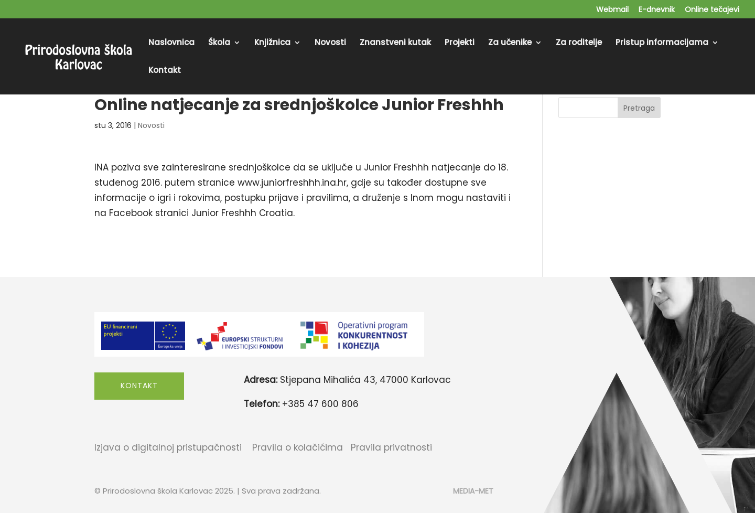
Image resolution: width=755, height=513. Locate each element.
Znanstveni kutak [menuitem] (395, 43)
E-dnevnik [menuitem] (657, 10)
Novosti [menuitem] (330, 43)
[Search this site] (609, 107)
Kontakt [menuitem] (164, 71)
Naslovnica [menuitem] (171, 43)
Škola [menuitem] (219, 43)
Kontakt (139, 385)
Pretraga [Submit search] (639, 108)
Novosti (151, 125)
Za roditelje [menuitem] (579, 43)
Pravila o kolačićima (297, 447)
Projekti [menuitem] (459, 43)
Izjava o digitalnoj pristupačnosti (168, 447)
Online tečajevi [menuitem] (712, 10)
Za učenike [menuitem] (510, 43)
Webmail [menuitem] (612, 10)
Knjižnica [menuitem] (272, 43)
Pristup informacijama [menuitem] (662, 43)
